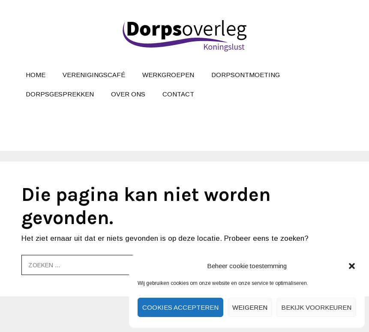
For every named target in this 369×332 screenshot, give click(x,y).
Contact (178, 94)
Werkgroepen (168, 74)
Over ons (128, 94)
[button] (352, 266)
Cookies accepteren (180, 307)
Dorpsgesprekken (60, 94)
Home (35, 74)
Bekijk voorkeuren (316, 307)
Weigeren (249, 307)
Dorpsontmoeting (245, 74)
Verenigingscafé (94, 74)
